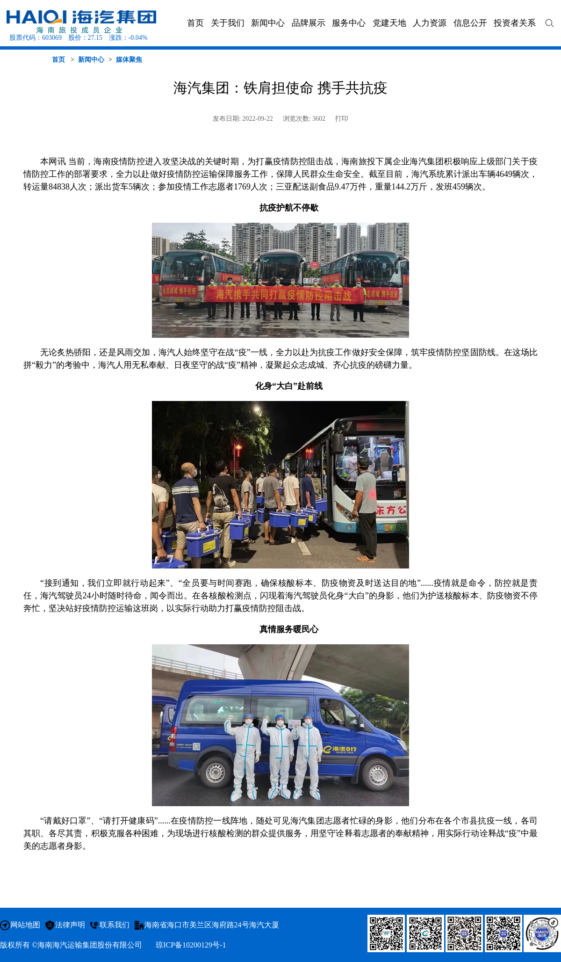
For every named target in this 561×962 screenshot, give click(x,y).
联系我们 (114, 925)
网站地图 (25, 925)
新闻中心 (91, 59)
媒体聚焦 (129, 59)
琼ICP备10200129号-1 (191, 945)
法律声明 (70, 925)
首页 (58, 59)
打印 (341, 118)
